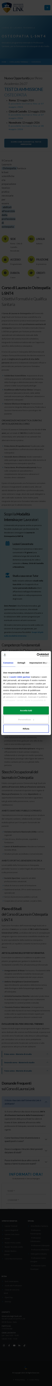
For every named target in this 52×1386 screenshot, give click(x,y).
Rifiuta (26, 728)
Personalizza (26, 719)
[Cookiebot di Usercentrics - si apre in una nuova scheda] (37, 655)
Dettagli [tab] (21, 662)
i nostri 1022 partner (19, 677)
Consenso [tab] (8, 662)
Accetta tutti (26, 710)
